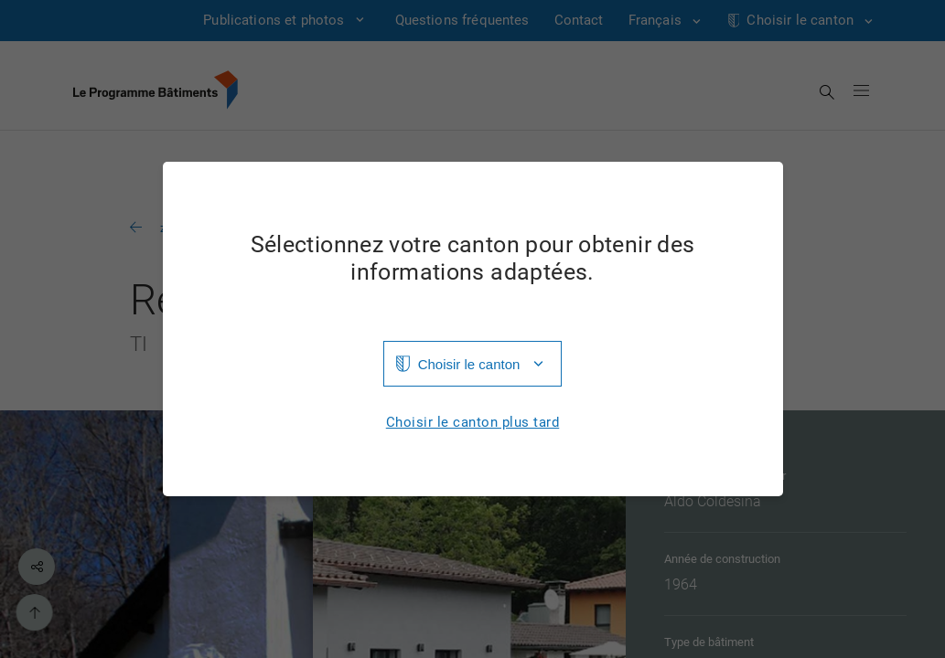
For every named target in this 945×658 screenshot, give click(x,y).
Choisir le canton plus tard (473, 423)
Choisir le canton (469, 364)
